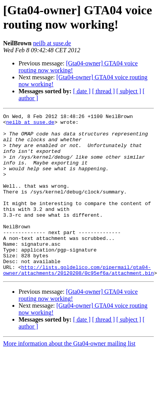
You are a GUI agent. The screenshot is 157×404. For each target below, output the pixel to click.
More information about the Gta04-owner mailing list (69, 376)
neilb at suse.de (52, 43)
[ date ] (81, 91)
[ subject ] (128, 91)
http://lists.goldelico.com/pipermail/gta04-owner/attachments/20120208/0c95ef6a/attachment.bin (78, 302)
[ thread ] (103, 91)
